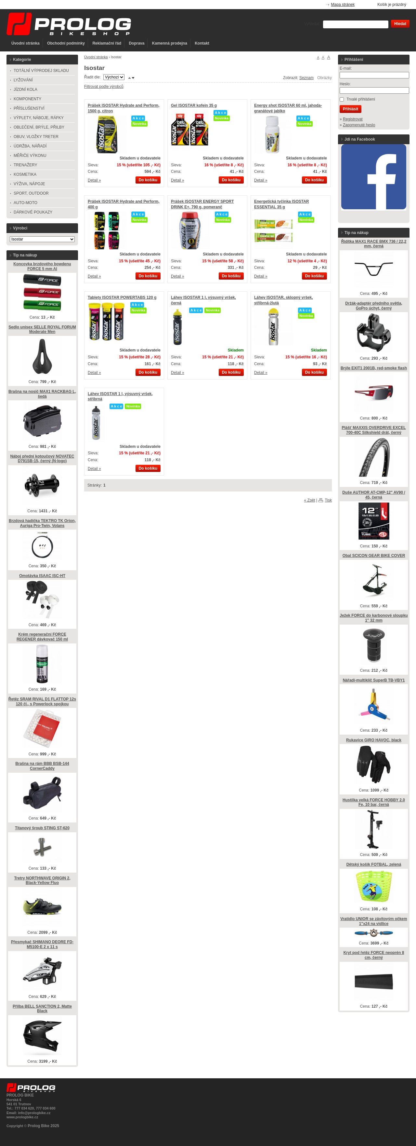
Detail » (94, 180)
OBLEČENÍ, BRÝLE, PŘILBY (39, 127)
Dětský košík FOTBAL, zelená (373, 864)
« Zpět (309, 500)
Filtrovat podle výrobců (104, 86)
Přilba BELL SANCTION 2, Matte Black (42, 1009)
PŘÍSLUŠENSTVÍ (29, 108)
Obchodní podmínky (66, 43)
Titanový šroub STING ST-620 (42, 828)
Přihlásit (350, 109)
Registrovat (353, 119)
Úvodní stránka (25, 43)
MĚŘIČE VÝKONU (30, 155)
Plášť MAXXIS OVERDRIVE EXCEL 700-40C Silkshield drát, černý (374, 430)
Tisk (328, 500)
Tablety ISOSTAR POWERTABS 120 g (122, 297)
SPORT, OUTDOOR (31, 193)
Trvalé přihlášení (360, 99)
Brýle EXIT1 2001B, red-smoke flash (374, 368)
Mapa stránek (343, 4)
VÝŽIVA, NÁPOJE (29, 184)
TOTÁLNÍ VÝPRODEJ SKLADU (41, 70)
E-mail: (346, 68)
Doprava (136, 43)
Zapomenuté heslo (359, 125)
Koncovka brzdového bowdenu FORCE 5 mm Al (42, 266)
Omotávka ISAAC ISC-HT (42, 575)
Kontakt (202, 43)
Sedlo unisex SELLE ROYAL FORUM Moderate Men (42, 329)
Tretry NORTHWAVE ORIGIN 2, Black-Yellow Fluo (42, 880)
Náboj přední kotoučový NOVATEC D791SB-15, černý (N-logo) (42, 458)
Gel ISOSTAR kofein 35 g (194, 105)
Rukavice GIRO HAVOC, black (373, 740)
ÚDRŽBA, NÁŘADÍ (30, 146)
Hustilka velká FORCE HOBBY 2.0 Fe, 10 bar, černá (374, 802)
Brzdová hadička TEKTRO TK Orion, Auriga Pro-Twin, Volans (42, 523)
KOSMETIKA (25, 174)
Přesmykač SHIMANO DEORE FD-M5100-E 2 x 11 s (42, 944)
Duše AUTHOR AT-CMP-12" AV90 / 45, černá (373, 495)
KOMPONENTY (27, 99)
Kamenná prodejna (169, 43)
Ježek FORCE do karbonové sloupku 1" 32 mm (374, 618)
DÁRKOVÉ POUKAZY (33, 212)
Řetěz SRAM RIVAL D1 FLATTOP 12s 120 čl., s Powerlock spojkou (42, 701)
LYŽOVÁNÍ (23, 80)
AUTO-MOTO (25, 202)
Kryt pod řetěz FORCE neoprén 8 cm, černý (374, 955)
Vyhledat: (312, 23)
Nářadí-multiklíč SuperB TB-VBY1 (374, 680)
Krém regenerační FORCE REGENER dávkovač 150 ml (42, 637)
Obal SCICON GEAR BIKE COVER (374, 555)
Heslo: (345, 84)
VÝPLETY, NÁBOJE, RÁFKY (39, 118)
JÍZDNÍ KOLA (25, 89)
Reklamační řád (106, 43)
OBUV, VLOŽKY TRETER (36, 136)
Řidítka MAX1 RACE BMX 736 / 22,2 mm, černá (374, 244)
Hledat (400, 23)
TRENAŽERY (25, 165)
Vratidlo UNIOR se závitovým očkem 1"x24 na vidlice (373, 921)
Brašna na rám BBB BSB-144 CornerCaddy (42, 766)
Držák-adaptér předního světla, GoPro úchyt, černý (373, 306)
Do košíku (148, 180)
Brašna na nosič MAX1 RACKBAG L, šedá (42, 394)
